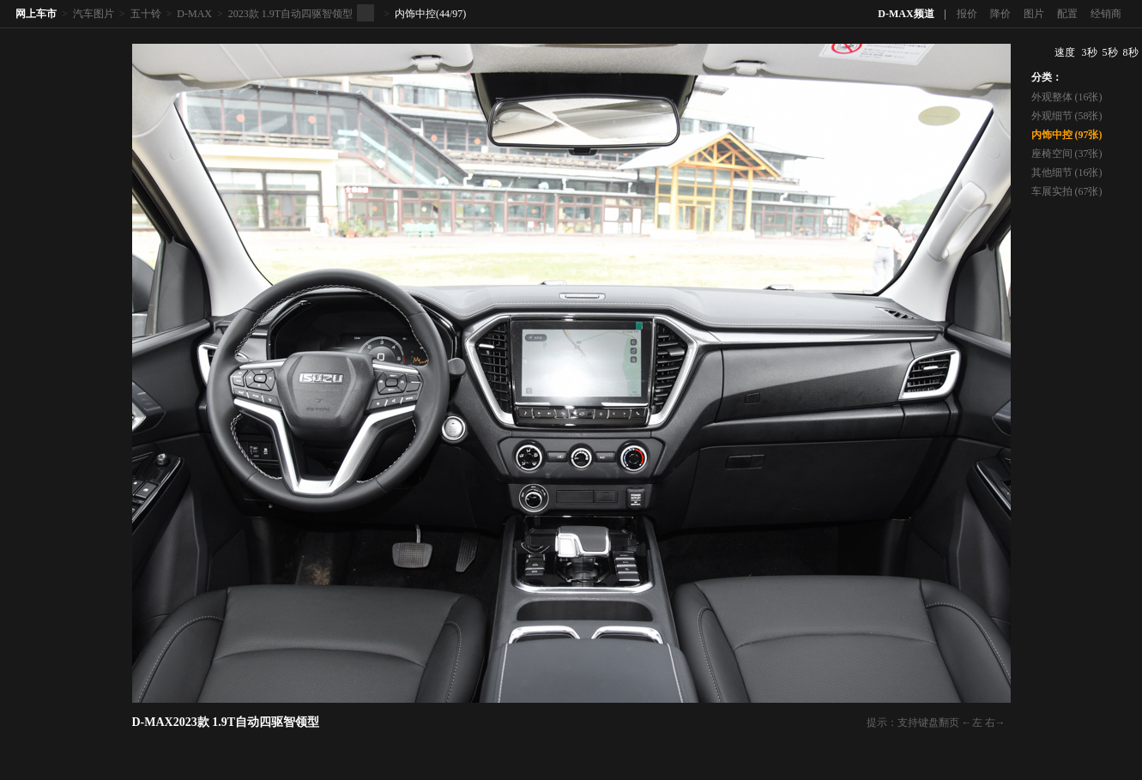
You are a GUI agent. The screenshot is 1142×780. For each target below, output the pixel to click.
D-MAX (194, 14)
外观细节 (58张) (1067, 116)
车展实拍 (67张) (1067, 191)
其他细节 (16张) (1067, 172)
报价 (967, 14)
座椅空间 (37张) (1067, 154)
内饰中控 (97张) (1067, 135)
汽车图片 (93, 14)
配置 (1067, 14)
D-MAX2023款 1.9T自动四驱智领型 (226, 722)
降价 (1000, 14)
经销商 (1106, 14)
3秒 (1089, 52)
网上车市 (36, 14)
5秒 (1110, 52)
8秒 (1131, 52)
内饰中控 (415, 14)
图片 (1034, 14)
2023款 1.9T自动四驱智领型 (290, 14)
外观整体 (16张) (1067, 97)
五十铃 (145, 14)
